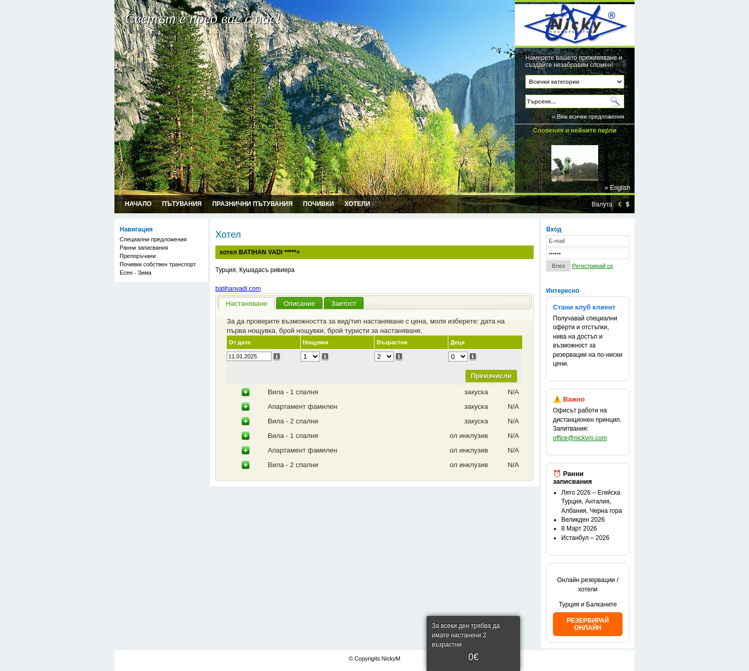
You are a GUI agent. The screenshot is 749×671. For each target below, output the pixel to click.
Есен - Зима (135, 272)
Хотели (357, 204)
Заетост (343, 303)
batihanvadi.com (238, 288)
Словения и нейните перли (575, 130)
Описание (299, 303)
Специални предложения (153, 239)
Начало (138, 204)
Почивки (318, 204)
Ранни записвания (144, 247)
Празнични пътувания (252, 204)
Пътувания (182, 204)
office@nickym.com (580, 438)
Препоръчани (138, 256)
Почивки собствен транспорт (158, 264)
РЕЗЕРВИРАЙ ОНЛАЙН (587, 624)
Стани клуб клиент (584, 307)
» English (617, 187)
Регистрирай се (592, 266)
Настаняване (246, 303)
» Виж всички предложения (588, 116)
